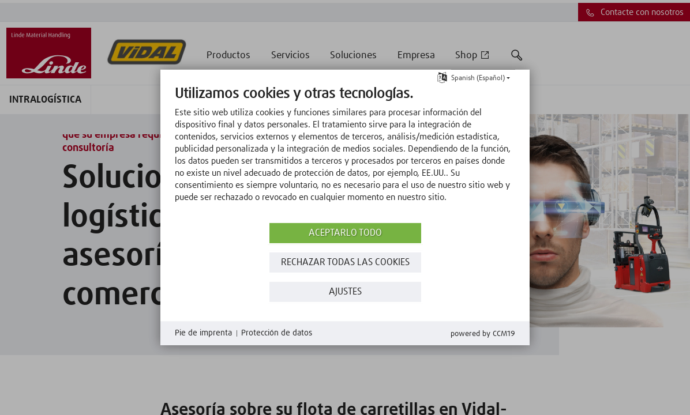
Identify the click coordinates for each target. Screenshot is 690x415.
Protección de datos (276, 333)
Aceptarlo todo (345, 233)
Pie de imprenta (203, 333)
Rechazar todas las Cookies (345, 262)
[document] (345, 152)
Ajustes (345, 292)
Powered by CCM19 (483, 334)
